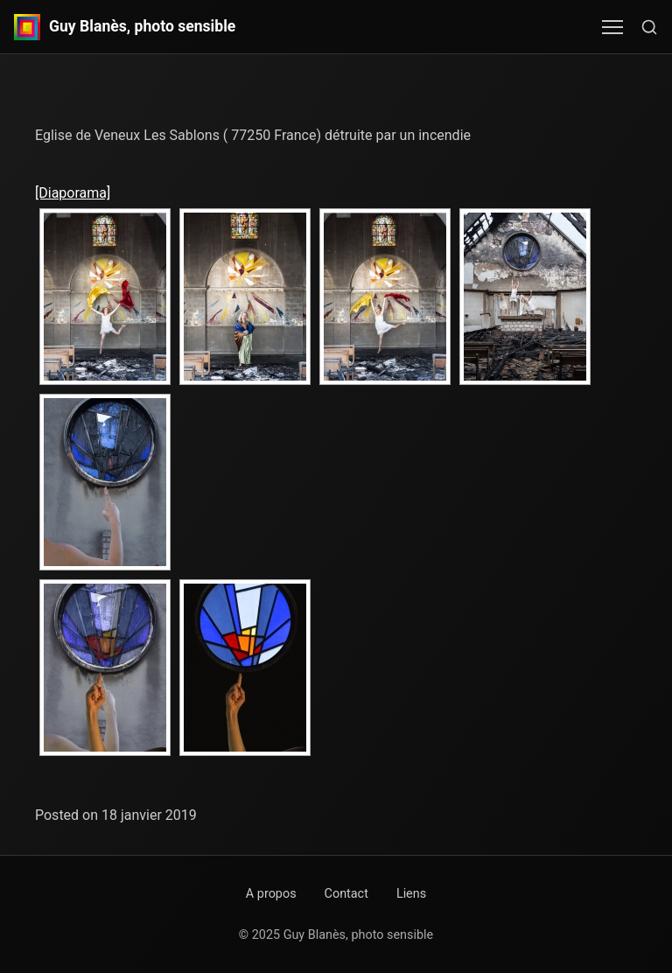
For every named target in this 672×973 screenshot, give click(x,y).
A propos (271, 893)
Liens (411, 893)
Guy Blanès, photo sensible (142, 27)
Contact (346, 893)
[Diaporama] (72, 193)
